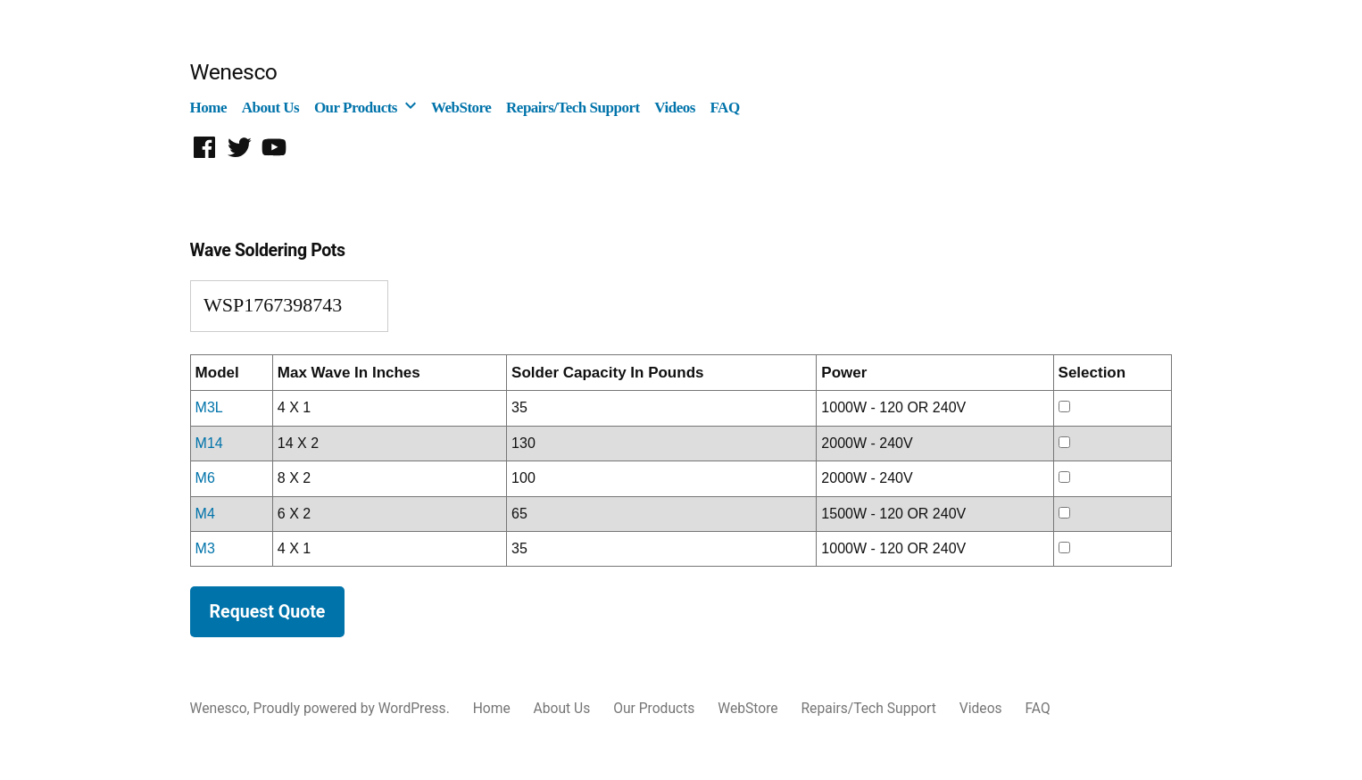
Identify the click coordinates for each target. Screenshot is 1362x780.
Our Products (355, 107)
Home (208, 107)
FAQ (724, 107)
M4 (205, 513)
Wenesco (234, 72)
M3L (209, 407)
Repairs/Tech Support (573, 107)
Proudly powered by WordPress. (353, 708)
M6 (205, 477)
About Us (271, 107)
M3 (205, 548)
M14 (209, 443)
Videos (674, 107)
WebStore (461, 107)
